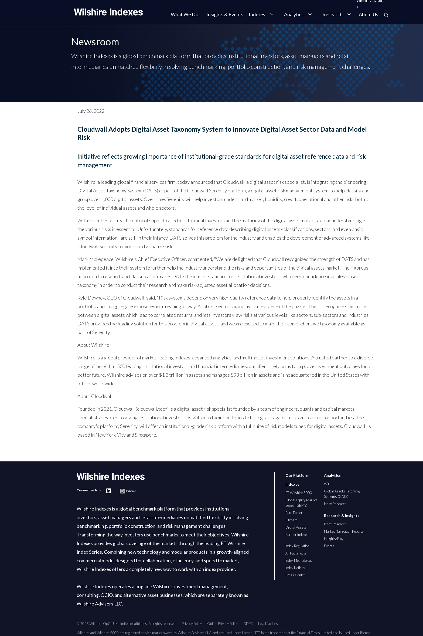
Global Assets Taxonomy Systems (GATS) (342, 494)
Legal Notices (268, 623)
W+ (326, 484)
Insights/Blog (333, 538)
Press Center (295, 575)
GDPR (248, 623)
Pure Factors (294, 513)
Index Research (335, 504)
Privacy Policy (192, 623)
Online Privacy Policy (222, 623)
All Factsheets (295, 553)
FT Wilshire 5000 (298, 493)
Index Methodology (298, 560)
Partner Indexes (297, 534)
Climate (291, 520)
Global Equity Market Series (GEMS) (301, 503)
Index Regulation (297, 546)
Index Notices (295, 568)
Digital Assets (295, 527)
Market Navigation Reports (344, 531)
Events (329, 546)
